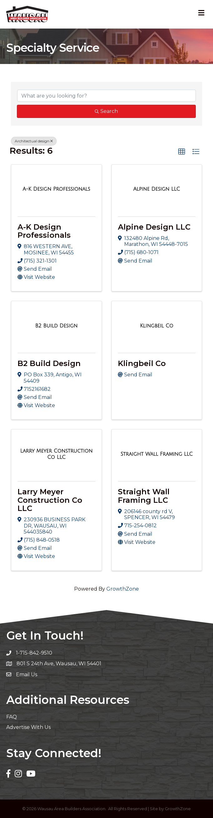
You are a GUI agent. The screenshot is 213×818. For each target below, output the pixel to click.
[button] (181, 152)
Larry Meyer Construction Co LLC (50, 500)
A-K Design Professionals (44, 231)
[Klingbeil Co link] (156, 326)
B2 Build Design (49, 363)
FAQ (11, 717)
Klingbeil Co (142, 363)
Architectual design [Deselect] (34, 141)
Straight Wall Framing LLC (144, 495)
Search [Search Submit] (106, 111)
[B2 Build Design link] (56, 326)
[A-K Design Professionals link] (56, 189)
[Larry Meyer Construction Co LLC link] (56, 454)
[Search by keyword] (106, 96)
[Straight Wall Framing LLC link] (156, 454)
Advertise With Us (28, 727)
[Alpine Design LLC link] (156, 189)
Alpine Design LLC (154, 226)
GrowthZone (122, 589)
